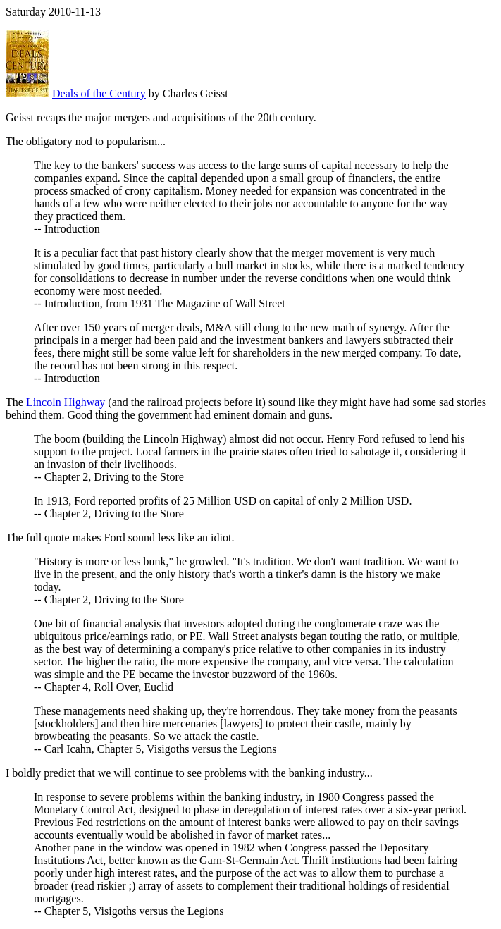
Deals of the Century (99, 93)
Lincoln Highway (65, 402)
